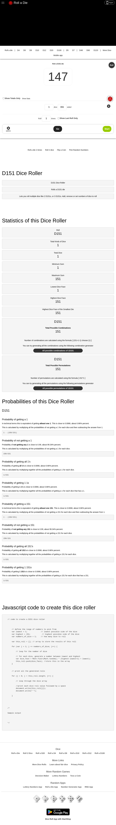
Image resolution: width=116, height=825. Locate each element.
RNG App (89, 787)
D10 (37, 50)
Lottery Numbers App (32, 787)
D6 (24, 50)
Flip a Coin (61, 150)
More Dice (107, 50)
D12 (44, 50)
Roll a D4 (52, 753)
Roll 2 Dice (28, 753)
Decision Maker (42, 776)
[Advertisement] (58, 25)
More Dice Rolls (39, 764)
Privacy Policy (77, 764)
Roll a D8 (63, 753)
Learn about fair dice (59, 764)
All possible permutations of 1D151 (58, 388)
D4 (18, 50)
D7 (73, 50)
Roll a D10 (74, 753)
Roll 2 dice (49, 150)
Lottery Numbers (59, 776)
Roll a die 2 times (35, 150)
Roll (111, 65)
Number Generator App (71, 787)
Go (57, 129)
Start (107, 129)
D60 (88, 50)
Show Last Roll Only (69, 118)
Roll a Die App (51, 787)
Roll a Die (18, 3)
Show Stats (26, 99)
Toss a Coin (75, 776)
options (8, 129)
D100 (59, 50)
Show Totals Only (12, 98)
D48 (81, 50)
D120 (96, 50)
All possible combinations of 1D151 (58, 351)
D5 (67, 50)
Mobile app (58, 55)
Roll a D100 (100, 753)
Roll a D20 (40, 753)
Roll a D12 (86, 753)
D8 (30, 50)
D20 (51, 50)
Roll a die (9, 50)
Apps (109, 2)
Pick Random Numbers (78, 150)
